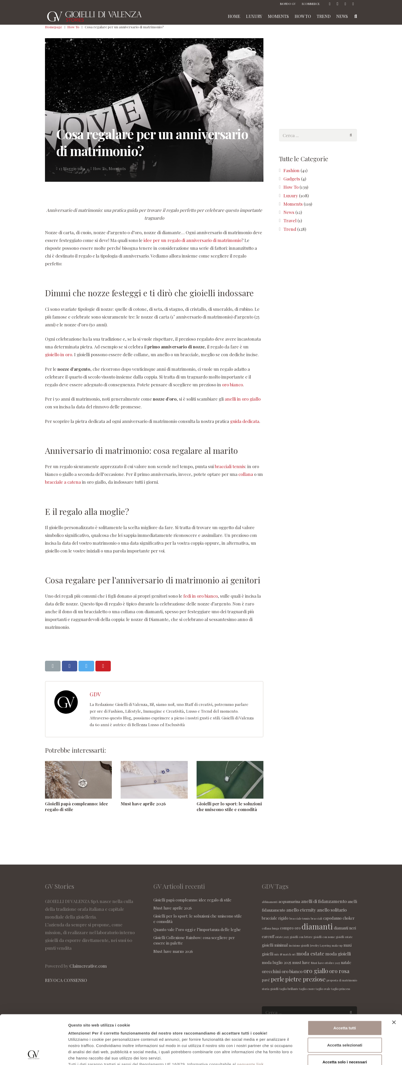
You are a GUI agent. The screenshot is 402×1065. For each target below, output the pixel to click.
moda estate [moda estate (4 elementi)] (310, 953)
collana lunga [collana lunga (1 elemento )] (270, 928)
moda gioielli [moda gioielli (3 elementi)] (338, 953)
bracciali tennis (230, 466)
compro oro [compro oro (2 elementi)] (290, 928)
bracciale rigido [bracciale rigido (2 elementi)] (275, 918)
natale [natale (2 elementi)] (346, 962)
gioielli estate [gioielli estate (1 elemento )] (344, 937)
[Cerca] (351, 135)
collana (245, 474)
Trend (289, 229)
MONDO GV (288, 4)
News (288, 212)
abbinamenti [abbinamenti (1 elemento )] (269, 902)
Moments (117, 168)
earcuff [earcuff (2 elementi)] (268, 936)
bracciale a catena (63, 482)
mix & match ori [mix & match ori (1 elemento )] (284, 954)
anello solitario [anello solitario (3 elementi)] (332, 910)
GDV (95, 694)
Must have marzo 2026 (173, 951)
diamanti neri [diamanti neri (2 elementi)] (345, 928)
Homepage (53, 27)
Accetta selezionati (344, 999)
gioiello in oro (58, 354)
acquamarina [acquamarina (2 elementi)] (289, 901)
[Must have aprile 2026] (154, 780)
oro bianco (232, 384)
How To (73, 27)
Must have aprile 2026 (143, 803)
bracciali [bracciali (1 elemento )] (316, 918)
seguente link (250, 1018)
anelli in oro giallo (243, 399)
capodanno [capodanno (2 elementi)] (332, 918)
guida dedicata (244, 421)
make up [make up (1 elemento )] (337, 945)
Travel (289, 220)
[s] (318, 135)
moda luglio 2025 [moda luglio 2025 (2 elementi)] (276, 962)
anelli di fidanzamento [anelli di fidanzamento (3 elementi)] (324, 901)
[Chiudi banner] (394, 976)
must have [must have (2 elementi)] (301, 962)
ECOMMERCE (311, 4)
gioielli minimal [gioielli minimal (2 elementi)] (275, 945)
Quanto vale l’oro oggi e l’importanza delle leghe (197, 929)
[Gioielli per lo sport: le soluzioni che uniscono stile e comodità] (230, 780)
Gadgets (291, 178)
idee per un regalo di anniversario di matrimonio (192, 240)
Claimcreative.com (88, 966)
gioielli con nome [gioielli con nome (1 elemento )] (324, 937)
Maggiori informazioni (88, 1055)
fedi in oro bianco (200, 596)
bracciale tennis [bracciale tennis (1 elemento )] (299, 918)
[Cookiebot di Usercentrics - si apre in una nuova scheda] (33, 1055)
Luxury (290, 195)
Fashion (291, 170)
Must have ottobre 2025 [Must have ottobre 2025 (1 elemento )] (325, 963)
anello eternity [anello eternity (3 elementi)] (301, 910)
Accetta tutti (344, 982)
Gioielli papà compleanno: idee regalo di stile (192, 899)
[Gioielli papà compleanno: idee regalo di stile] (78, 780)
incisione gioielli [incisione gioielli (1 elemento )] (299, 945)
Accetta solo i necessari (344, 1016)
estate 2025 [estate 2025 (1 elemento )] (282, 937)
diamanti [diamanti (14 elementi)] (317, 926)
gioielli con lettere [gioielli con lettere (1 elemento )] (301, 937)
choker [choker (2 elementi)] (349, 918)
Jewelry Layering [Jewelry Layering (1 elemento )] (320, 945)
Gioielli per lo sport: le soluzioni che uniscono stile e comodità (229, 806)
